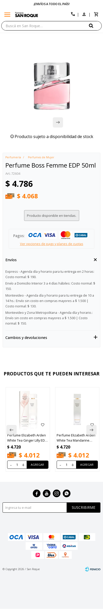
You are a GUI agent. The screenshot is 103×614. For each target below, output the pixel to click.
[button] (95, 25)
